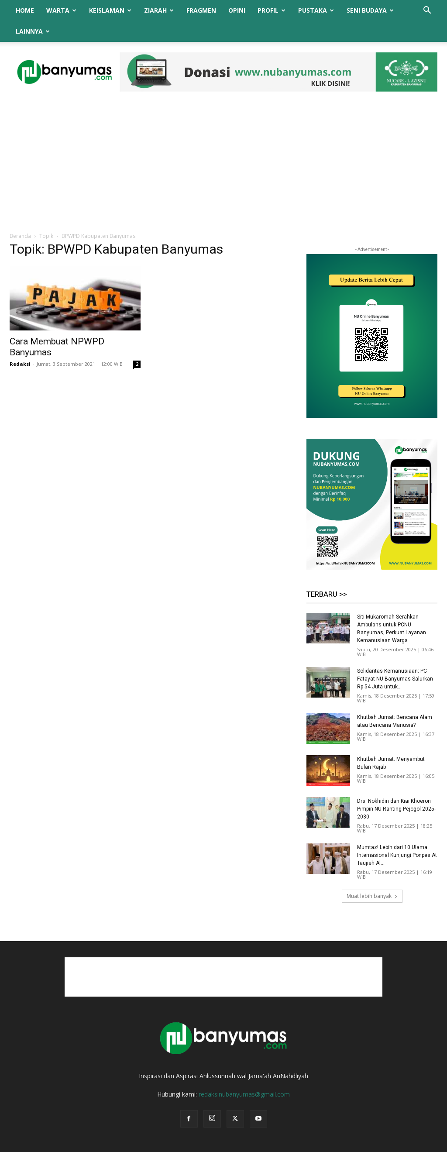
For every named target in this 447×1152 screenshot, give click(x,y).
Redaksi (20, 343)
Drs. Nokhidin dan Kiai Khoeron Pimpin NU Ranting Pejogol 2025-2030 (396, 788)
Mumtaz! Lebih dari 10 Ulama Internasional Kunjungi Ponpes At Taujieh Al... (397, 834)
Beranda (20, 215)
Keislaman (110, 10)
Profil (271, 10)
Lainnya (33, 31)
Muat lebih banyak (372, 875)
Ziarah (159, 10)
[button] (426, 11)
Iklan (303, 1144)
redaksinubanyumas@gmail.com (244, 1073)
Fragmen (201, 10)
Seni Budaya (370, 10)
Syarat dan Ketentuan (394, 1144)
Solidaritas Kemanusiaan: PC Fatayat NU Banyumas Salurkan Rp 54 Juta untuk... (395, 658)
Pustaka (316, 10)
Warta (61, 10)
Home (25, 10)
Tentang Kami (245, 1144)
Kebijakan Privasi (338, 1144)
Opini (236, 10)
